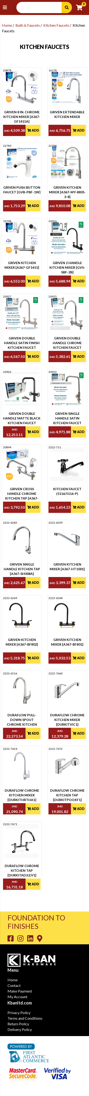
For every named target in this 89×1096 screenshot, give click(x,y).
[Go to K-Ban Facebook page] (12, 938)
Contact (14, 985)
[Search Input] (42, 7)
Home (7, 25)
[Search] (67, 7)
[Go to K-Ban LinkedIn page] (32, 938)
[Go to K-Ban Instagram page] (22, 938)
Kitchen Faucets (56, 25)
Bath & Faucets (27, 25)
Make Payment (19, 991)
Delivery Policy (19, 1029)
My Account (17, 996)
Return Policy (18, 1024)
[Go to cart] (81, 7)
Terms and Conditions (24, 1018)
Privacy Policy (18, 1012)
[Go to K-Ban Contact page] (39, 938)
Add (33, 130)
